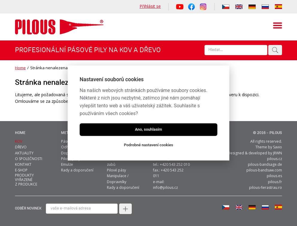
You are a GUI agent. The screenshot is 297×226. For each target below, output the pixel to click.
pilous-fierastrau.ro (265, 187)
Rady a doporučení (77, 170)
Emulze (67, 164)
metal (67, 133)
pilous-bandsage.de (265, 164)
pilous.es (274, 175)
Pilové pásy (116, 170)
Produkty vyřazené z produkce (26, 180)
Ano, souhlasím (148, 129)
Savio (277, 147)
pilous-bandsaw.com (264, 170)
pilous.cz (274, 158)
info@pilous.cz (165, 187)
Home (20, 67)
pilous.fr (275, 181)
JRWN (277, 153)
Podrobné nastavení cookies (148, 145)
